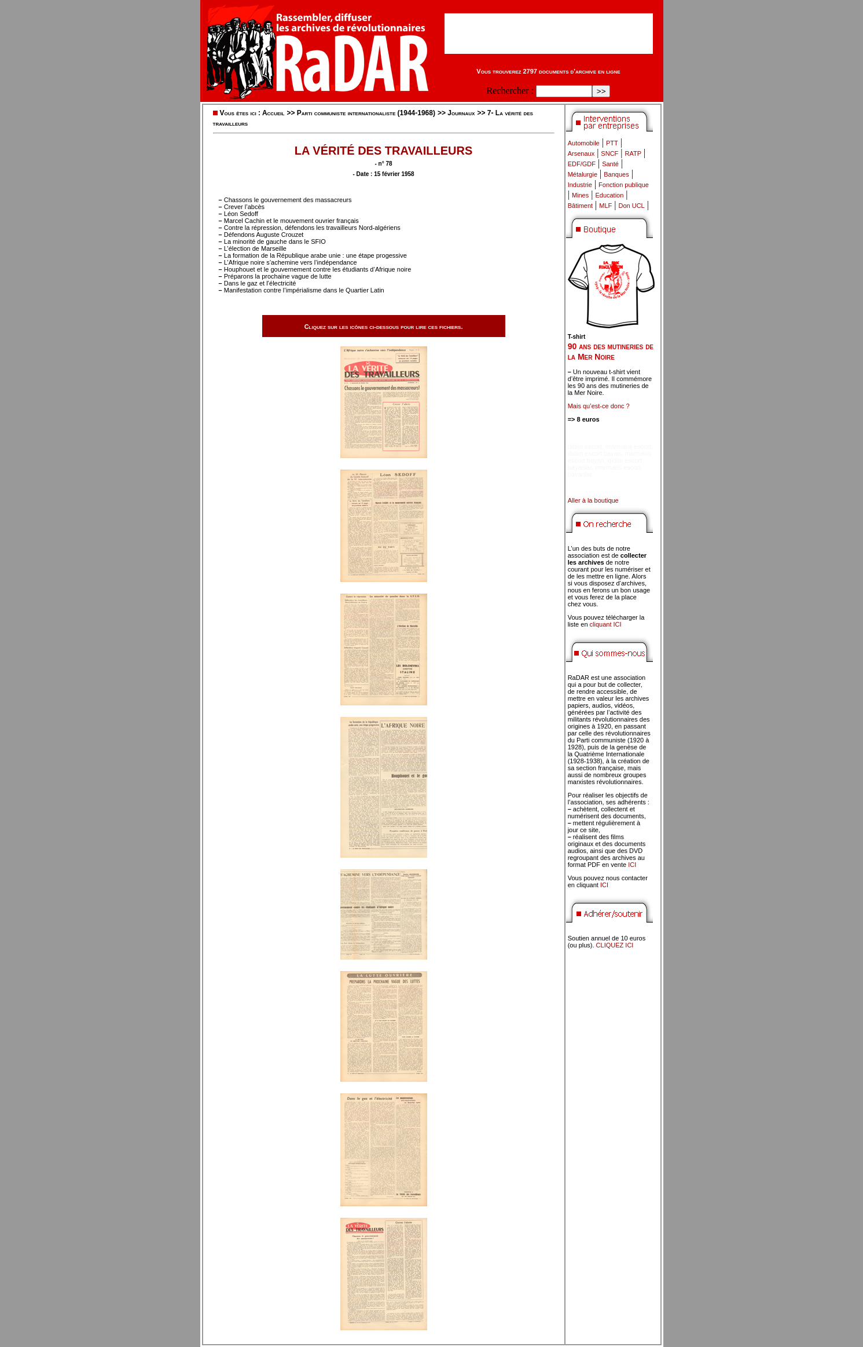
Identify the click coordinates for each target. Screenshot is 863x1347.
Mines (580, 195)
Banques (616, 174)
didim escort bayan (594, 453)
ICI (632, 864)
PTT (612, 143)
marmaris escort (628, 446)
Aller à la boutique (593, 500)
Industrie (580, 184)
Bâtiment (580, 205)
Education (609, 195)
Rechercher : (510, 91)
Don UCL (632, 205)
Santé (610, 163)
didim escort (585, 446)
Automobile (584, 143)
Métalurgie (582, 174)
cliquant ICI (606, 624)
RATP (633, 153)
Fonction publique (623, 184)
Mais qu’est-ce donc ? (599, 405)
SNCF (609, 153)
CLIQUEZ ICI (615, 945)
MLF (605, 205)
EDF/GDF (582, 163)
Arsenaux (581, 153)
